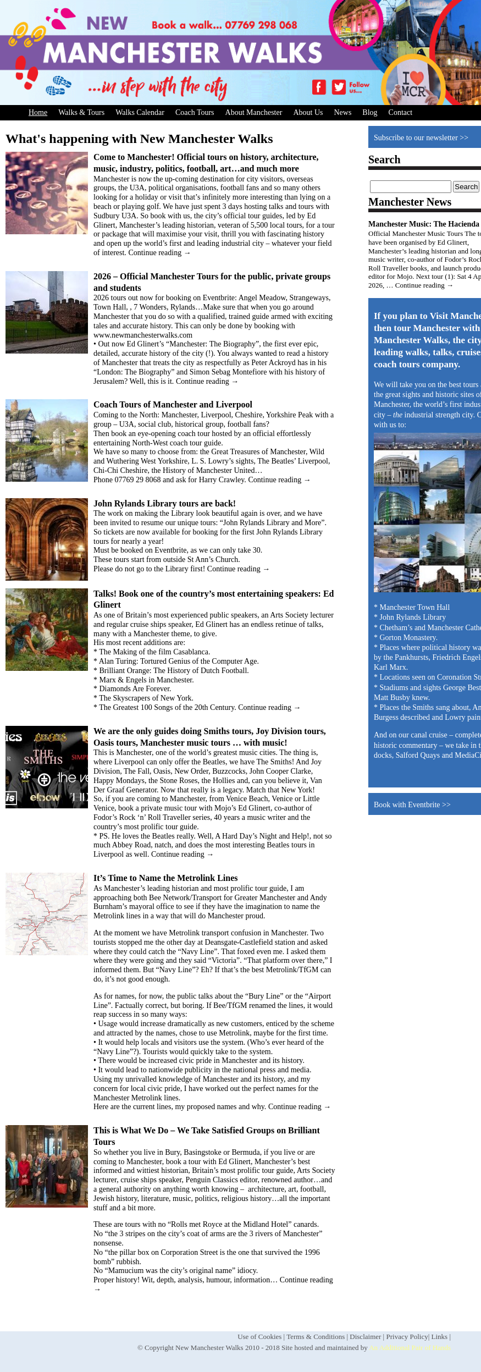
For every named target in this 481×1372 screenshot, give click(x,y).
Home (38, 112)
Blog (369, 112)
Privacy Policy (407, 1336)
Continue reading (159, 253)
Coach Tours (194, 112)
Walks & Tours (81, 112)
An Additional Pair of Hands (410, 1347)
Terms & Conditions (315, 1336)
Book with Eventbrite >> (412, 805)
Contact (401, 112)
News (342, 112)
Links (440, 1336)
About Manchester (254, 112)
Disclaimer (365, 1336)
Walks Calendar (139, 112)
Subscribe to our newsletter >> (421, 138)
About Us (308, 112)
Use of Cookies (259, 1336)
